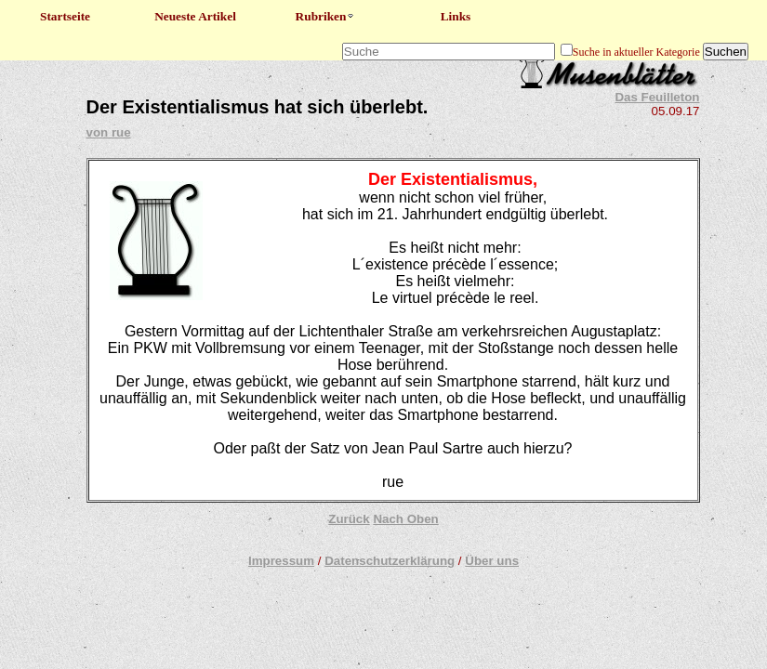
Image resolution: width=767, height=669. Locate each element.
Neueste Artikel (195, 16)
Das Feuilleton (657, 97)
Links (456, 16)
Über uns (492, 561)
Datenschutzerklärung (389, 561)
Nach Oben (405, 519)
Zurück (348, 519)
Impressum (281, 561)
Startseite (65, 16)
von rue (108, 132)
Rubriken (326, 16)
